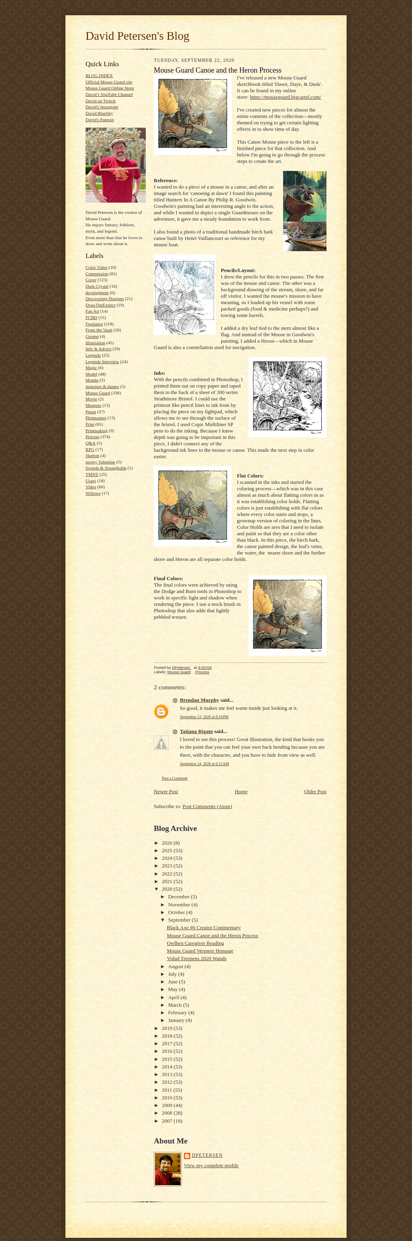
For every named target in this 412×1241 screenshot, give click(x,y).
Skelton (92, 455)
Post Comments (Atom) (208, 806)
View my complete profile (211, 1165)
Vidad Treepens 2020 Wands (196, 958)
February (178, 1012)
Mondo (92, 380)
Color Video (97, 267)
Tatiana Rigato (196, 731)
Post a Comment (175, 778)
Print (90, 424)
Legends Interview (102, 361)
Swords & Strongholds (106, 467)
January (177, 1020)
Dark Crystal (97, 286)
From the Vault (99, 329)
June (173, 982)
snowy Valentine (100, 461)
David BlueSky (99, 113)
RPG (90, 449)
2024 (167, 858)
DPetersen (207, 1155)
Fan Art (92, 311)
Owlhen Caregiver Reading (195, 943)
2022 (167, 874)
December (179, 897)
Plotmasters (96, 417)
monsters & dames (102, 386)
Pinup (91, 411)
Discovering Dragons (105, 298)
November (180, 905)
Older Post (315, 791)
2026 (167, 843)
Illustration (95, 342)
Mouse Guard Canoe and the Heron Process (212, 935)
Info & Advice (99, 348)
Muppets (93, 405)
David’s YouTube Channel (109, 94)
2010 (167, 1098)
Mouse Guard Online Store (110, 87)
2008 (167, 1113)
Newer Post (166, 791)
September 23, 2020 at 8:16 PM (204, 717)
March (175, 1005)
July (173, 974)
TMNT (92, 474)
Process (92, 436)
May (173, 989)
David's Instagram (102, 106)
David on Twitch (101, 100)
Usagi (91, 480)
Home (241, 791)
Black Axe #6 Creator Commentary (204, 927)
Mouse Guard (98, 392)
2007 (167, 1121)
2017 (167, 1043)
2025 (167, 850)
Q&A (91, 443)
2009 (167, 1105)
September (180, 920)
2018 (167, 1036)
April (174, 997)
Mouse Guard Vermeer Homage (200, 951)
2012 (167, 1082)
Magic (91, 367)
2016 (167, 1051)
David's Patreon (100, 119)
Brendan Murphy (199, 700)
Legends (93, 355)
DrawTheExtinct (100, 305)
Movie (91, 398)
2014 (167, 1067)
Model (91, 374)
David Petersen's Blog (138, 35)
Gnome (92, 336)
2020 (167, 889)
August (176, 966)
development (97, 292)
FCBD (91, 317)
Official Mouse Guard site (109, 81)
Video (91, 486)
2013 (167, 1074)
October (177, 912)
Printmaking (97, 430)
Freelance (94, 323)
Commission (97, 273)
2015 (167, 1059)
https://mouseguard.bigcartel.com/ (285, 97)
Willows (93, 493)
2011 (167, 1090)
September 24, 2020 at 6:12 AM (204, 764)
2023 (167, 866)
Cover (91, 279)
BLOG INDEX (99, 75)
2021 (167, 881)
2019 (167, 1028)
